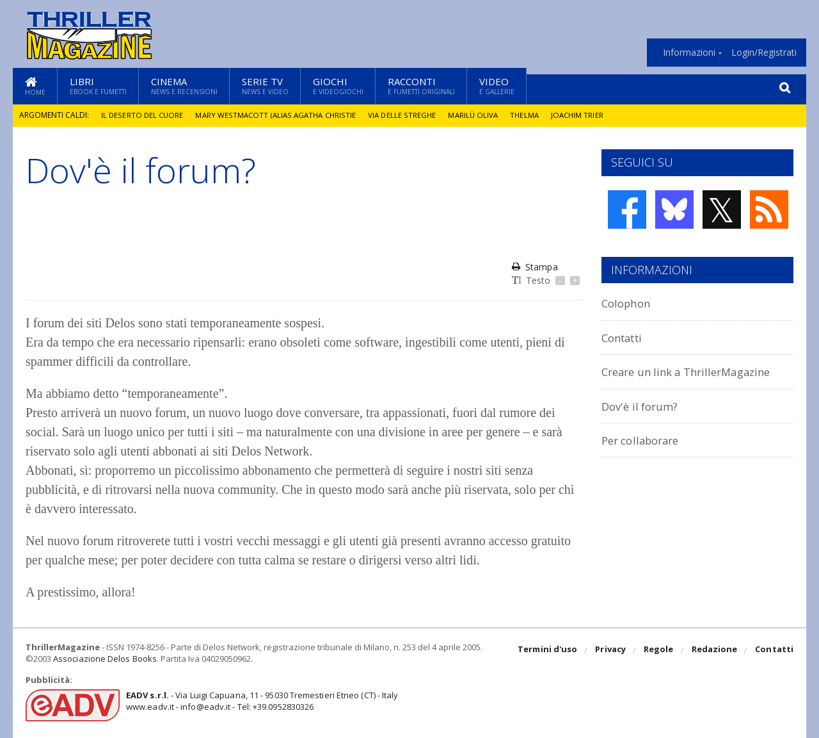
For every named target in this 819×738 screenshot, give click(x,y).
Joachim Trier (585, 115)
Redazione (715, 651)
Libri (98, 85)
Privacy (612, 651)
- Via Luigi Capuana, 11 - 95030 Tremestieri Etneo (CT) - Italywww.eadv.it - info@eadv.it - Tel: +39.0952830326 (260, 700)
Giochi (338, 85)
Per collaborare (645, 440)
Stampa (534, 267)
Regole (659, 651)
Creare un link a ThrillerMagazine (697, 371)
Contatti (625, 337)
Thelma (531, 115)
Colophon (628, 303)
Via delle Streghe (407, 115)
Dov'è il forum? (643, 406)
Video (496, 85)
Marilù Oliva (479, 115)
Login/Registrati (764, 52)
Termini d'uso (549, 651)
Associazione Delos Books (104, 658)
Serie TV (265, 85)
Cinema (184, 85)
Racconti (421, 85)
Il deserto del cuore (142, 115)
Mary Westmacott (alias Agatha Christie (278, 115)
